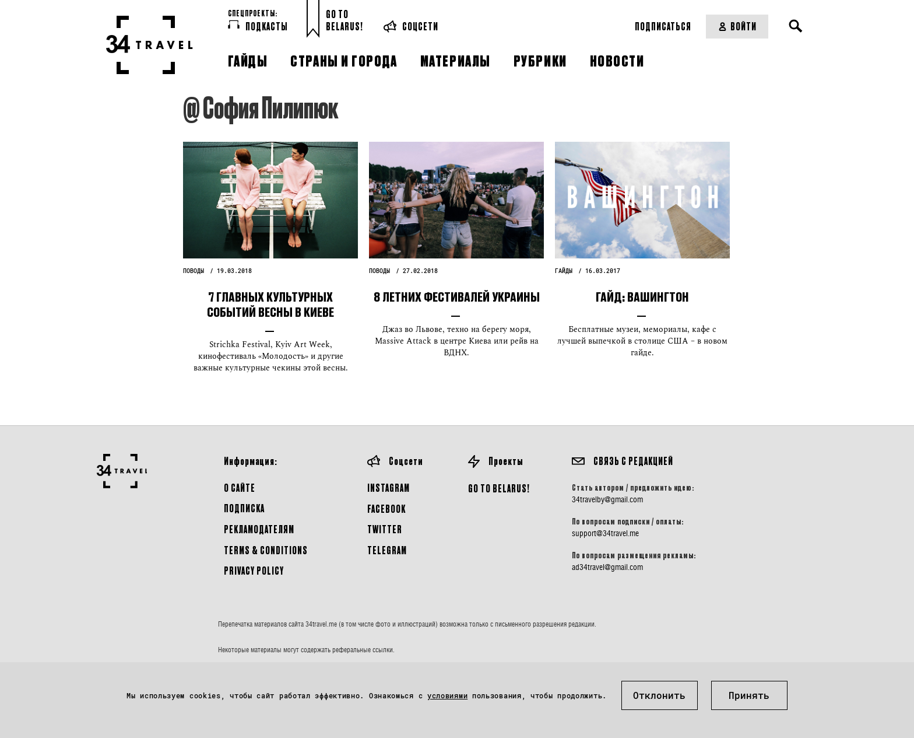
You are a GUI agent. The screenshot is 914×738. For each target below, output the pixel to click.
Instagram (388, 487)
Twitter (384, 529)
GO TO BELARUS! (499, 488)
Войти (737, 26)
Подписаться (663, 26)
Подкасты (258, 26)
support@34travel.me (605, 533)
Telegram (387, 550)
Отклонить (659, 695)
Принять (749, 695)
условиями (447, 695)
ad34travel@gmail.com (607, 567)
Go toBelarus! (344, 20)
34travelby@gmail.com (607, 499)
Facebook (386, 508)
